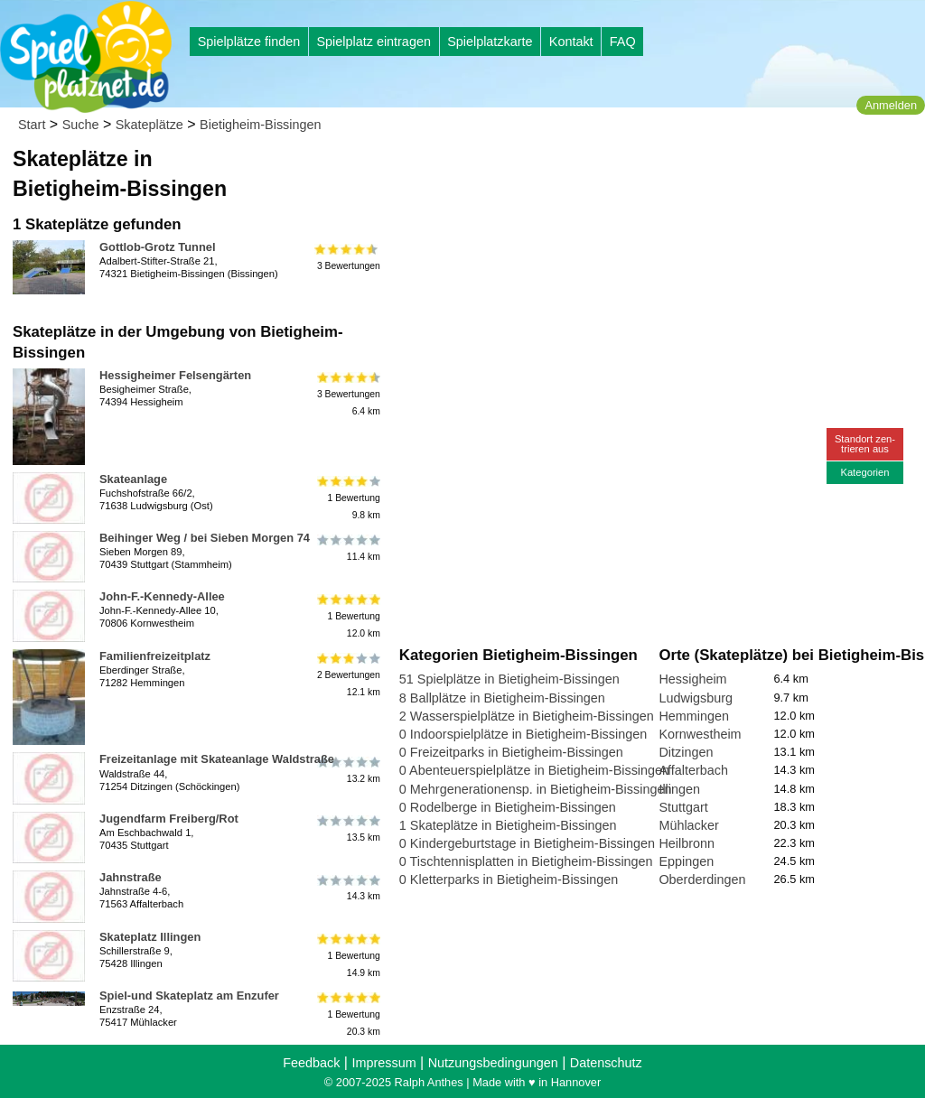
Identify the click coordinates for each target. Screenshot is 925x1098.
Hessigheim (692, 679)
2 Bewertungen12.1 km (347, 675)
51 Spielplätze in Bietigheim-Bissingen (509, 679)
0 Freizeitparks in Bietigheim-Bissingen (511, 752)
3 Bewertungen (347, 257)
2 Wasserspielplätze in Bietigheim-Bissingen (526, 716)
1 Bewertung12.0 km (347, 615)
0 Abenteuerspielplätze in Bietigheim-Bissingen (534, 770)
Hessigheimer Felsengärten (175, 375)
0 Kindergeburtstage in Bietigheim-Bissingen (527, 843)
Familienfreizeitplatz (154, 656)
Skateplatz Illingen (150, 937)
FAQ (623, 41)
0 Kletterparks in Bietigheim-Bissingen (508, 879)
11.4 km (347, 548)
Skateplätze (149, 124)
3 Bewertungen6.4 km (347, 394)
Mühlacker (688, 825)
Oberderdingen (702, 879)
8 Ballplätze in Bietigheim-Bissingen (502, 698)
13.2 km (347, 769)
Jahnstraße (130, 877)
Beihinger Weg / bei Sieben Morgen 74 (204, 537)
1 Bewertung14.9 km (347, 956)
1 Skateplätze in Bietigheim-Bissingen (508, 825)
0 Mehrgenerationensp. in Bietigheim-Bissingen (535, 789)
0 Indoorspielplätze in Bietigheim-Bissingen (523, 734)
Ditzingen (686, 752)
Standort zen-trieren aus (865, 443)
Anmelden (890, 105)
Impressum (383, 1063)
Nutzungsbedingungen (493, 1063)
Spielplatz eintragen (373, 41)
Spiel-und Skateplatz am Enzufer (189, 995)
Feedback (311, 1063)
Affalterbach (693, 770)
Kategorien (864, 472)
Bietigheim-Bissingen (260, 124)
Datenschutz (606, 1063)
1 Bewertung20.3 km (347, 1014)
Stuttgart (683, 807)
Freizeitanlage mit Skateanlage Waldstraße (216, 759)
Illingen (679, 789)
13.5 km (347, 828)
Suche (80, 124)
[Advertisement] (604, 171)
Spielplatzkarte (489, 41)
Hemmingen (694, 716)
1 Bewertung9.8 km (347, 498)
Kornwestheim (700, 734)
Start (31, 124)
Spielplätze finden (249, 41)
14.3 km (347, 887)
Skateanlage (133, 479)
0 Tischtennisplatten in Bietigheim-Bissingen (526, 861)
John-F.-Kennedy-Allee (162, 596)
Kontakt (571, 41)
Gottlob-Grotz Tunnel (157, 247)
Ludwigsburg (696, 698)
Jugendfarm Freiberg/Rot (168, 818)
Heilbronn (687, 843)
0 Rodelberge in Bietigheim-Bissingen (507, 807)
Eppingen (686, 861)
